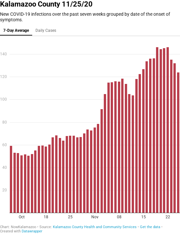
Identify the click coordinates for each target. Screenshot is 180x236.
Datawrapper (32, 231)
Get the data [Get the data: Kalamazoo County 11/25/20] (150, 227)
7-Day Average (16, 30)
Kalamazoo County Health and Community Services (95, 227)
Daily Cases (45, 30)
